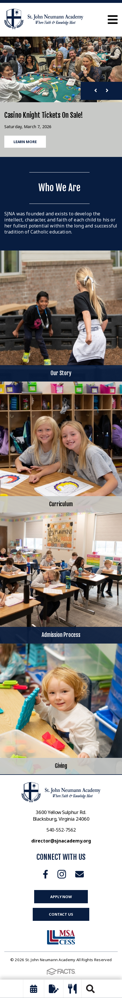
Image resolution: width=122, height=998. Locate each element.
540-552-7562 (61, 830)
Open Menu (113, 19)
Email (79, 874)
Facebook (45, 874)
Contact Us (61, 914)
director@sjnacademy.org (61, 841)
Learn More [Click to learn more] (25, 141)
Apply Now (61, 896)
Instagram (61, 874)
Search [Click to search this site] (90, 989)
